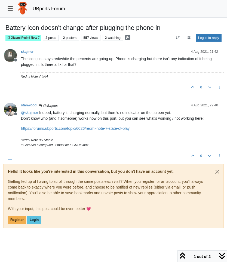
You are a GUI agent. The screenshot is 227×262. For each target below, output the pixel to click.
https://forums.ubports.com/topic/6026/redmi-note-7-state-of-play (75, 128)
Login (34, 220)
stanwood (28, 105)
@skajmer (48, 105)
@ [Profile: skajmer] (29, 112)
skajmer (27, 52)
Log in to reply (208, 38)
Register (17, 220)
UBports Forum (49, 8)
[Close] (217, 171)
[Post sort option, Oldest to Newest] (177, 38)
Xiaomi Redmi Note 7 (23, 37)
